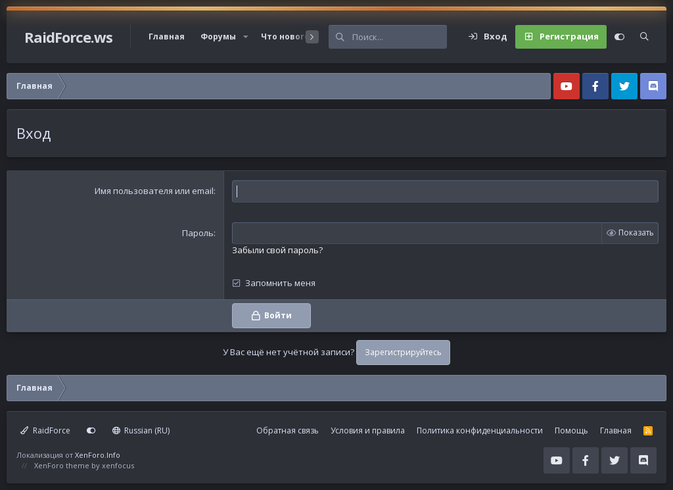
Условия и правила (368, 430)
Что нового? (287, 36)
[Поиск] (399, 37)
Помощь (571, 430)
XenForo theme (61, 465)
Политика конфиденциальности (480, 430)
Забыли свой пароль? (277, 250)
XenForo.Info (97, 455)
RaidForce (45, 430)
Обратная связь (287, 430)
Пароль (198, 233)
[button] (246, 37)
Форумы (218, 36)
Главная (167, 36)
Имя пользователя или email (154, 191)
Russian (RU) (141, 430)
